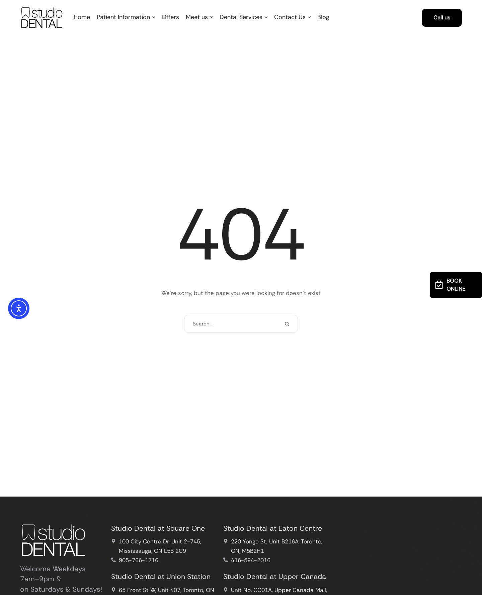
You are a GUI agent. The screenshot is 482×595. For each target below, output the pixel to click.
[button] (153, 17)
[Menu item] (82, 17)
